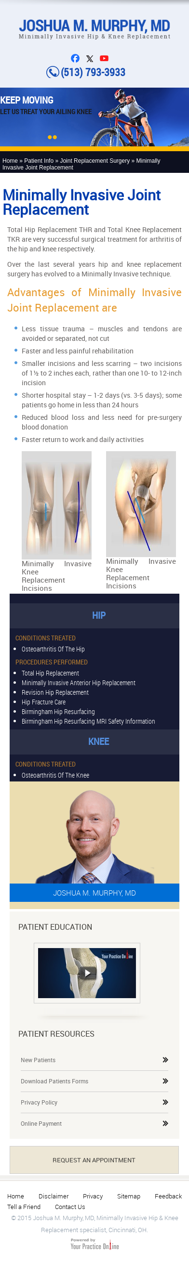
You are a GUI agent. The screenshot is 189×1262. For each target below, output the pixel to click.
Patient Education (55, 927)
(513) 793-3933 (93, 72)
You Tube (106, 58)
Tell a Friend (23, 1206)
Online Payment (41, 1123)
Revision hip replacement (55, 692)
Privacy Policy (39, 1102)
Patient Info (39, 160)
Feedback (168, 1196)
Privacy (93, 1196)
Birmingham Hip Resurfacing (58, 711)
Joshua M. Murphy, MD (94, 893)
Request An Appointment (94, 1160)
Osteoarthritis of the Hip (53, 648)
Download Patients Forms (54, 1081)
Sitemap (128, 1196)
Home (10, 160)
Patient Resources (56, 1033)
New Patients (38, 1060)
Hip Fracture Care (44, 701)
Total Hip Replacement (50, 672)
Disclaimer (53, 1196)
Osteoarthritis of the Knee (55, 774)
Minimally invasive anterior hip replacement (78, 682)
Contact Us (70, 1206)
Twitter (92, 58)
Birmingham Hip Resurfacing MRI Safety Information (88, 720)
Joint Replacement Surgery (95, 160)
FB (77, 58)
